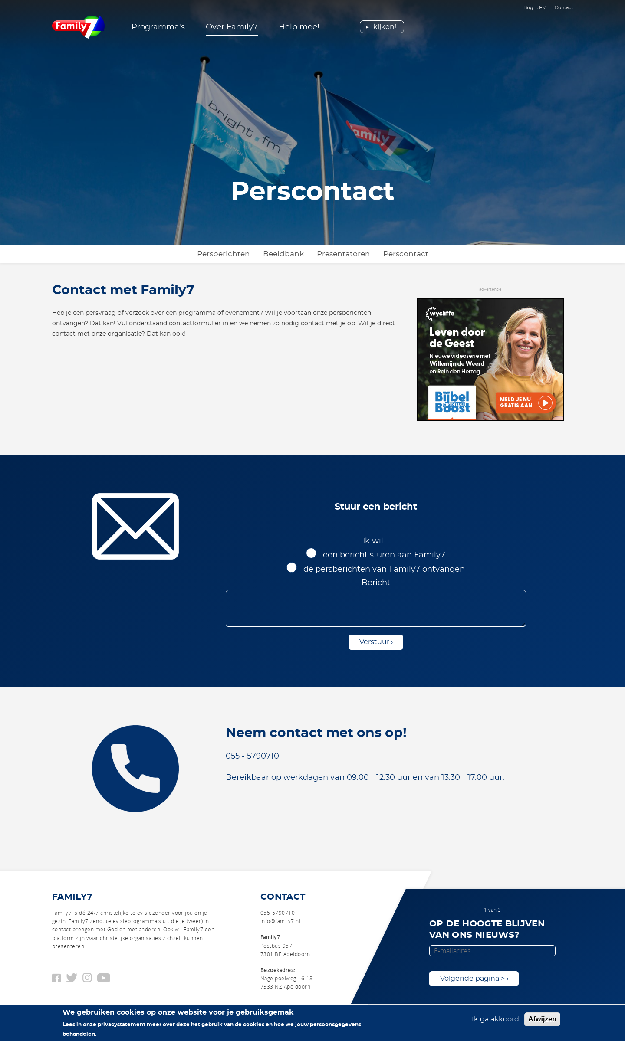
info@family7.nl (280, 920)
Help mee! (299, 27)
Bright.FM (535, 7)
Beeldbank (283, 254)
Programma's (158, 27)
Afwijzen (542, 1022)
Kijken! (384, 26)
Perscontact (405, 254)
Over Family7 (232, 27)
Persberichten (223, 254)
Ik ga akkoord (495, 1022)
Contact (564, 7)
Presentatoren (343, 254)
